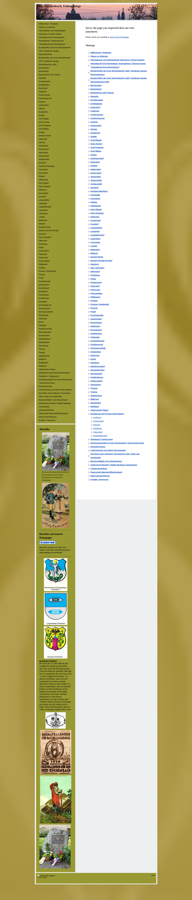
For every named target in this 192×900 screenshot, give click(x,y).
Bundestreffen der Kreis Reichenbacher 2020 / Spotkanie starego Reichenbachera (118, 73)
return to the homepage (119, 37)
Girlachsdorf (95, 126)
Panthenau (95, 275)
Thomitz (93, 388)
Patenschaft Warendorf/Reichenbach (106, 472)
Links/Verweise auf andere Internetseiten (108, 450)
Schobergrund (96, 344)
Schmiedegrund (97, 341)
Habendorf (95, 162)
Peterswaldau (96, 293)
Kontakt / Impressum (99, 479)
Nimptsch (94, 264)
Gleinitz (93, 129)
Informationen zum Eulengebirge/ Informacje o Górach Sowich (117, 60)
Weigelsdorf (95, 403)
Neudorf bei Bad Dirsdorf (101, 261)
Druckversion (43, 875)
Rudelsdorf (95, 326)
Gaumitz (94, 122)
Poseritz (93, 308)
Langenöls (95, 231)
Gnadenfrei (95, 133)
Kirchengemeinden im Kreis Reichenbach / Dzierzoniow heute (117, 443)
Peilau (93, 279)
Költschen (94, 217)
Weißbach (94, 407)
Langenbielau (96, 228)
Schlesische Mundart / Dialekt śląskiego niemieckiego (113, 465)
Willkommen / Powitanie (100, 53)
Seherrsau (94, 355)
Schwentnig (95, 352)
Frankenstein (98, 421)
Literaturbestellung (98, 469)
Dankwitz (94, 96)
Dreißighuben (96, 104)
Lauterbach (95, 239)
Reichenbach (96, 323)
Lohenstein (95, 242)
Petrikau (94, 301)
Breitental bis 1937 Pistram (102, 93)
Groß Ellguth (96, 140)
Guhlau (93, 155)
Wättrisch (94, 399)
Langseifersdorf (97, 235)
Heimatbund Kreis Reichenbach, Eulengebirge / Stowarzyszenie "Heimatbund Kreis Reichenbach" (118, 65)
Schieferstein (96, 334)
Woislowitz (97, 428)
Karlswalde (95, 195)
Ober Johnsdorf (97, 268)
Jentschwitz (95, 177)
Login (153, 875)
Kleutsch (96, 425)
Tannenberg (95, 385)
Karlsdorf (94, 188)
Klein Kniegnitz (97, 213)
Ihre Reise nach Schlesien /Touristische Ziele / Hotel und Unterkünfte (114, 456)
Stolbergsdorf (96, 381)
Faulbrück (94, 111)
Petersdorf (95, 286)
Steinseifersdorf (97, 370)
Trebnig (93, 392)
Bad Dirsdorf (96, 85)
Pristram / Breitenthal (99, 304)
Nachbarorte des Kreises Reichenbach (107, 414)
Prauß (93, 312)
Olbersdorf (95, 272)
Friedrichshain (96, 115)
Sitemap (52, 875)
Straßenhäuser (96, 377)
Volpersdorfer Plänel (99, 410)
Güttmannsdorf (97, 158)
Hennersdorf (95, 173)
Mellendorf (95, 250)
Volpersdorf (97, 432)
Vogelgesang (96, 396)
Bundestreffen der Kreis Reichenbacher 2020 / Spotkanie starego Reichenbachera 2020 (118, 80)
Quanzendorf (96, 319)
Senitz (93, 359)
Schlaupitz (95, 337)
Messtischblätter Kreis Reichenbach (106, 461)
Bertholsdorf (95, 89)
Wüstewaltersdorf (100, 436)
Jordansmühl (96, 184)
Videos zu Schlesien (99, 56)
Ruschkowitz (96, 330)
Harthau (93, 166)
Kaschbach (95, 199)
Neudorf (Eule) (96, 257)
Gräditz (93, 137)
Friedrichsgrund (97, 118)
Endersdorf (95, 107)
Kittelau (93, 202)
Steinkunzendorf (97, 366)
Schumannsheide (98, 348)
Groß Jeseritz (96, 144)
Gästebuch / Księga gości (101, 439)
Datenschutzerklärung (100, 476)
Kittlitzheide (95, 206)
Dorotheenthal (96, 100)
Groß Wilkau (95, 151)
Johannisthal (96, 180)
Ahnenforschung (97, 447)
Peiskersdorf (96, 282)
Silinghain (94, 363)
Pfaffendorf (95, 297)
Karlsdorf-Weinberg (98, 191)
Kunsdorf (94, 224)
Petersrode (95, 290)
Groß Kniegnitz (96, 147)
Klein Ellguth (96, 209)
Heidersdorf (95, 169)
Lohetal (93, 246)
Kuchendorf (95, 220)
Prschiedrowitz (96, 315)
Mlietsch (94, 253)
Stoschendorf (96, 374)
